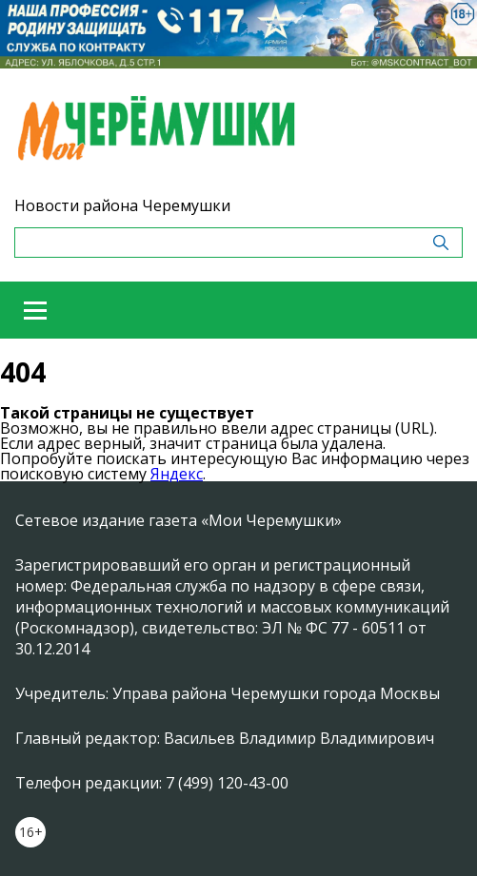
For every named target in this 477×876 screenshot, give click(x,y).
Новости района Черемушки (122, 205)
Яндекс (176, 473)
